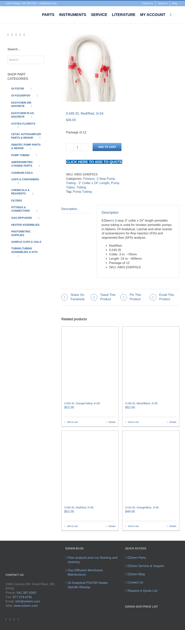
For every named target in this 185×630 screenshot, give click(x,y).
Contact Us (135, 582)
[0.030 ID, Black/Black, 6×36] (150, 362)
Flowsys (89, 178)
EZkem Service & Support (145, 566)
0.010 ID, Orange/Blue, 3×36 (142, 507)
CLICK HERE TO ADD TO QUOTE (94, 162)
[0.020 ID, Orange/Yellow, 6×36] (89, 362)
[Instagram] (20, 34)
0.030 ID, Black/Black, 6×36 (141, 403)
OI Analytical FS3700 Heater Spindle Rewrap (88, 585)
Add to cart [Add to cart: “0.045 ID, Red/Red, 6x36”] (72, 526)
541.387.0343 (26, 593)
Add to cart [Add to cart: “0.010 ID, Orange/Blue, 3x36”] (133, 526)
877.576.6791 (22, 597)
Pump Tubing (82, 191)
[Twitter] (12, 34)
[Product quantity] (77, 147)
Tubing (81, 187)
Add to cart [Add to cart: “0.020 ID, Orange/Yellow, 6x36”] (72, 422)
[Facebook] (8, 34)
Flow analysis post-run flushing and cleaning (93, 560)
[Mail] (24, 34)
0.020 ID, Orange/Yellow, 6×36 (82, 403)
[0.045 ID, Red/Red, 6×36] (89, 466)
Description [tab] (69, 209)
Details (112, 422)
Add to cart (107, 146)
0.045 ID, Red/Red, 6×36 (78, 507)
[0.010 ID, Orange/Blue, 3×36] (150, 466)
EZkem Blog (136, 574)
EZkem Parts (136, 557)
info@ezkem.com (48, 3)
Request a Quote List (142, 590)
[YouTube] (16, 34)
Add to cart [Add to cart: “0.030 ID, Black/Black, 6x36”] (133, 422)
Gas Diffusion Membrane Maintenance (85, 572)
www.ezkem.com (26, 605)
